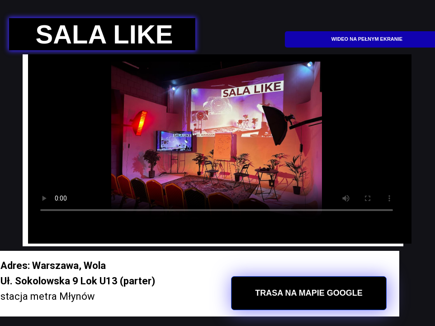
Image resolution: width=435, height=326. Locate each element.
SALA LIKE (104, 34)
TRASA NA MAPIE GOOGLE (309, 292)
